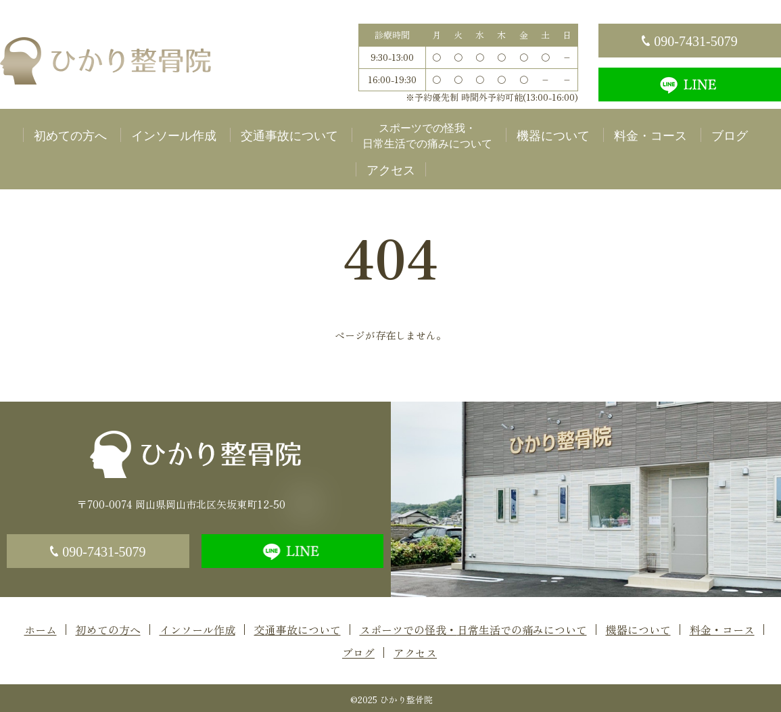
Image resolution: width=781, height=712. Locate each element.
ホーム (40, 629)
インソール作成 (173, 136)
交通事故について (289, 136)
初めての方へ (70, 136)
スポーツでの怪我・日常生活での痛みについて (427, 135)
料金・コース (650, 136)
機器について (553, 136)
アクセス (390, 170)
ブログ (729, 136)
